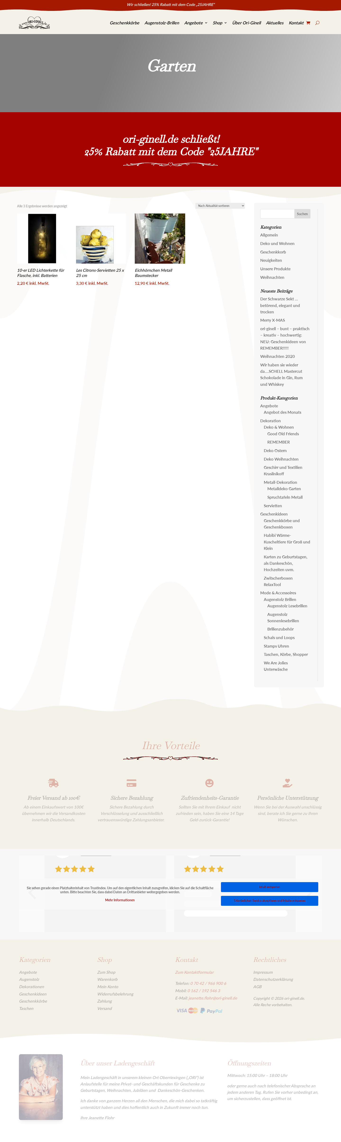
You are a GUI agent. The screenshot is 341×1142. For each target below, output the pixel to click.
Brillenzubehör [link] (280, 629)
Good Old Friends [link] (283, 433)
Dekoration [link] (270, 420)
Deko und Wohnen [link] (277, 243)
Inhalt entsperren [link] (269, 887)
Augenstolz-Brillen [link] (161, 22)
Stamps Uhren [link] (276, 646)
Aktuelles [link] (274, 22)
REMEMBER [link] (278, 442)
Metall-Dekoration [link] (280, 482)
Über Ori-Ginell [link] (246, 22)
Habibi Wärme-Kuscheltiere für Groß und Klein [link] (287, 542)
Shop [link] (217, 22)
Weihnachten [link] (272, 277)
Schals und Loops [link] (279, 637)
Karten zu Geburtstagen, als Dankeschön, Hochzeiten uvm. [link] (285, 563)
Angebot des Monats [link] (282, 412)
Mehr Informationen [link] (120, 900)
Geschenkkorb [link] (273, 251)
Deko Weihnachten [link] (281, 459)
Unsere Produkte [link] (275, 268)
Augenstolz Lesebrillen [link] (287, 605)
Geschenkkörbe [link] (124, 22)
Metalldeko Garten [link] (284, 488)
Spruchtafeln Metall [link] (285, 497)
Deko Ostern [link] (275, 450)
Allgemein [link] (269, 234)
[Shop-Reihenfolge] (220, 206)
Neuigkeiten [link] (271, 260)
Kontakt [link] (296, 22)
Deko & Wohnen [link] (279, 427)
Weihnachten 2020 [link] (277, 356)
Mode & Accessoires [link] (278, 592)
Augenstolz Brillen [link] (280, 599)
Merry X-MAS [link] (272, 320)
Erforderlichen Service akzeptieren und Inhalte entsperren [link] (269, 900)
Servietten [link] (273, 505)
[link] (34, 23)
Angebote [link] (193, 22)
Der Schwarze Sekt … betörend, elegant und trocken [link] (280, 305)
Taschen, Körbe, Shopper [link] (286, 654)
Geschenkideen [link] (274, 513)
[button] (302, 213)
